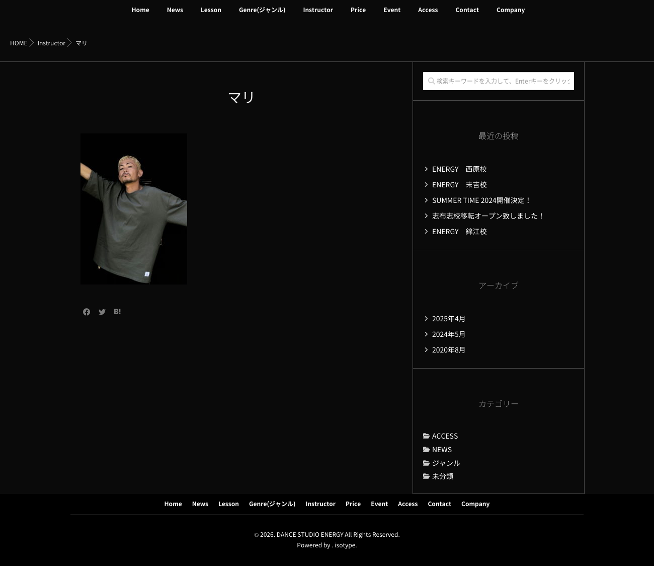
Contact (467, 16)
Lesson (211, 16)
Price (358, 16)
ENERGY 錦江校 (459, 231)
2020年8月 (449, 349)
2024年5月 (449, 334)
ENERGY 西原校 (459, 169)
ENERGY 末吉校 (459, 184)
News (175, 16)
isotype (345, 545)
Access (428, 16)
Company (511, 16)
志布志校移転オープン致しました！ (488, 216)
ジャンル (446, 463)
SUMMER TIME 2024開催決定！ (482, 200)
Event (391, 16)
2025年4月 (449, 318)
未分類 (442, 476)
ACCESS (445, 436)
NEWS (442, 449)
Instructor (318, 16)
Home (140, 16)
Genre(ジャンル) (262, 16)
